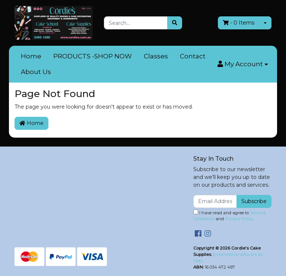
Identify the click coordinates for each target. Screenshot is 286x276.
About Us (36, 72)
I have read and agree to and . (229, 215)
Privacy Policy (239, 218)
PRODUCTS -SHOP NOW (92, 56)
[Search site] (174, 22)
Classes (156, 56)
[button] (242, 64)
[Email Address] (215, 201)
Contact (193, 56)
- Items (238, 22)
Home (31, 56)
